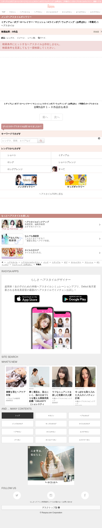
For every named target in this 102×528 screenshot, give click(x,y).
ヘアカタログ (84, 415)
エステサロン (84, 432)
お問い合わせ (67, 502)
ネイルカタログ (84, 424)
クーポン (17, 440)
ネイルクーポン (51, 440)
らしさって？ (34, 502)
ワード (42, 38)
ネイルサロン (51, 432)
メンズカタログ (17, 424)
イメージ (21, 38)
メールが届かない (55, 502)
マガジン (51, 415)
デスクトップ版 (51, 507)
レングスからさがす (11, 148)
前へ (45, 117)
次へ (57, 117)
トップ (17, 415)
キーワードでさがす (11, 134)
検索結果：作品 (51, 31)
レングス (11, 38)
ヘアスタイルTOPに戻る (51, 194)
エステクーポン (84, 440)
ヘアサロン (17, 432)
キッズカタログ (51, 424)
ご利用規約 (44, 502)
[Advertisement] (51, 79)
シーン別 (32, 38)
